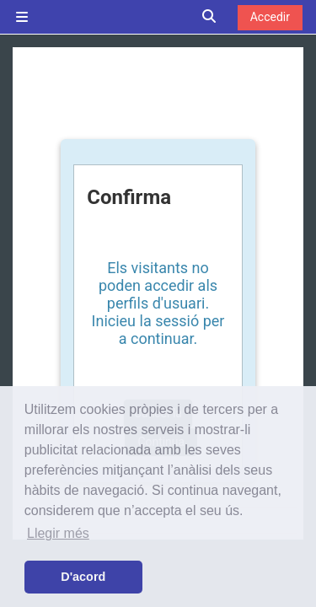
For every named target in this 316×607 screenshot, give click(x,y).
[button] (209, 17)
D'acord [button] (83, 576)
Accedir (270, 17)
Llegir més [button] (58, 533)
